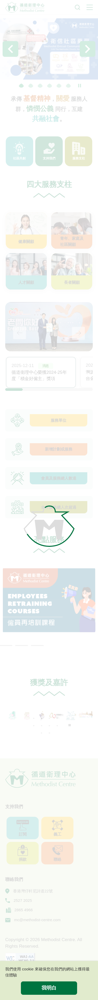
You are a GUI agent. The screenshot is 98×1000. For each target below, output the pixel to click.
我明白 (49, 988)
